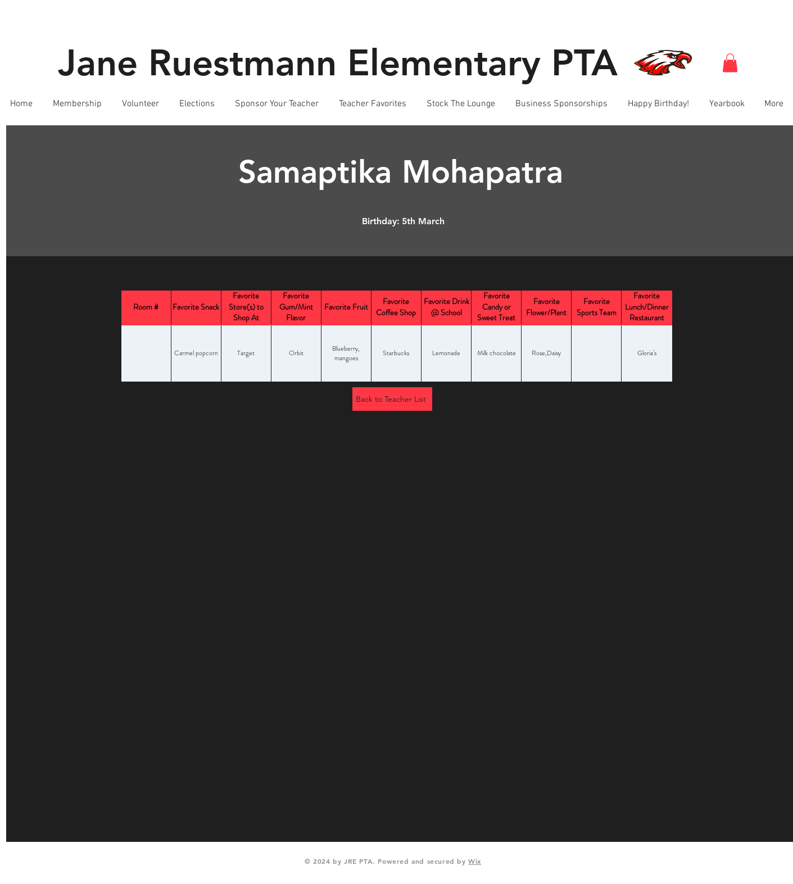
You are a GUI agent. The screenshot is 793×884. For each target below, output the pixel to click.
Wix (474, 860)
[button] (730, 62)
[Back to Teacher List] (392, 399)
